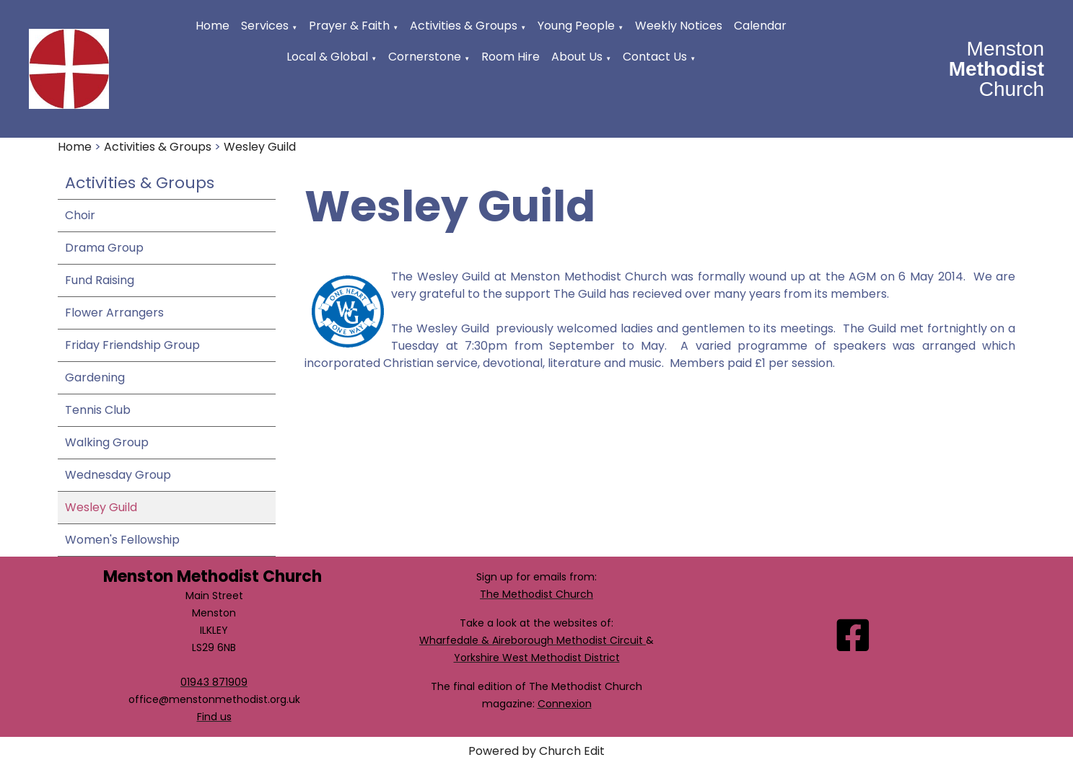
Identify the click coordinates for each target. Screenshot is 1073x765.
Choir (80, 215)
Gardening (95, 377)
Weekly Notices (678, 25)
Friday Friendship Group (132, 345)
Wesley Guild (260, 146)
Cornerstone (424, 56)
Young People (576, 25)
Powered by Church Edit (536, 751)
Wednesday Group (118, 474)
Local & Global (327, 56)
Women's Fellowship (122, 539)
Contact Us (655, 56)
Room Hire (510, 56)
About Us (577, 56)
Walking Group (107, 442)
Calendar (760, 25)
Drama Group (104, 247)
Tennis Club (98, 410)
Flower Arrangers (114, 312)
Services (265, 25)
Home (212, 25)
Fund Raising (99, 280)
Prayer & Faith (349, 25)
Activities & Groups (463, 25)
